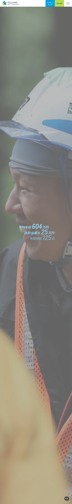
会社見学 (59, 3)
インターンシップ (50, 3)
